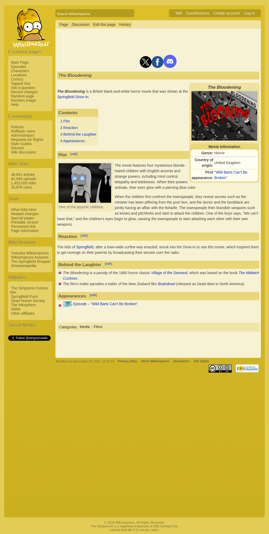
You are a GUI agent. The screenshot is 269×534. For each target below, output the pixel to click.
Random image (23, 100)
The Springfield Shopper (31, 261)
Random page (22, 96)
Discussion (81, 24)
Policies (17, 127)
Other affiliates (23, 313)
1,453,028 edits (23, 183)
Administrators (22, 135)
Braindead (166, 284)
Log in (249, 13)
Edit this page (104, 24)
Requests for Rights (27, 139)
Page (63, 24)
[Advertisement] (29, 421)
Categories (68, 327)
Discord (17, 148)
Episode (80, 304)
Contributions (197, 13)
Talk (178, 13)
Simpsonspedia (23, 266)
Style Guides (21, 144)
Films (98, 327)
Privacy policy (127, 361)
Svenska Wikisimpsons (30, 253)
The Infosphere (23, 305)
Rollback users (23, 131)
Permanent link (23, 226)
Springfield (85, 247)
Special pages (22, 218)
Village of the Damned (169, 273)
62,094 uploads (23, 179)
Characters (20, 71)
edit (74, 154)
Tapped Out (20, 83)
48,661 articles (23, 174)
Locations (19, 75)
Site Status (201, 361)
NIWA (15, 309)
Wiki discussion (23, 152)
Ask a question (23, 88)
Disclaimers (181, 361)
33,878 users (21, 187)
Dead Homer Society (28, 301)
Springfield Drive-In (72, 97)
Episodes (18, 67)
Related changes (25, 214)
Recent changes (24, 92)
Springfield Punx (24, 296)
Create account (226, 13)
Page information (25, 231)
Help (15, 104)
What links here (23, 209)
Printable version (24, 222)
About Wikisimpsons (155, 361)
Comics (17, 79)
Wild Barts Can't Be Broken (114, 304)
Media (85, 327)
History (125, 24)
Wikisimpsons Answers (29, 257)
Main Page (20, 62)
